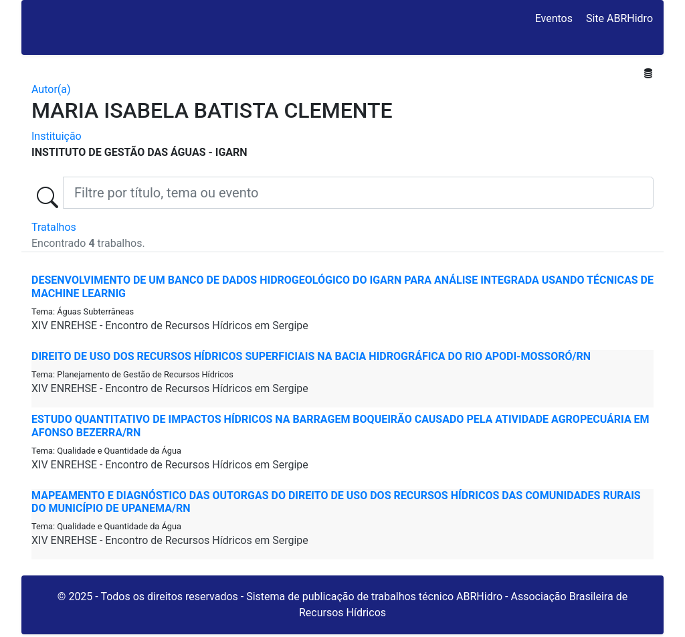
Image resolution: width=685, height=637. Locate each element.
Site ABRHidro (619, 18)
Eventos (554, 18)
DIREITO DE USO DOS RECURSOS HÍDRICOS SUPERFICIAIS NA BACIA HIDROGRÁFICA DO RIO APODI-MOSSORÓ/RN (311, 356)
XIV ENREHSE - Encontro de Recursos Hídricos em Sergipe (169, 325)
